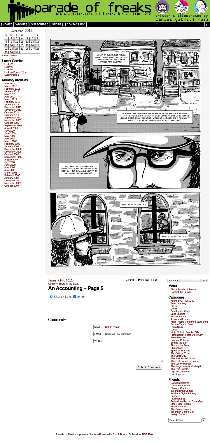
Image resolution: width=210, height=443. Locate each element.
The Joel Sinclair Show (183, 358)
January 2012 (11, 104)
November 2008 (12, 151)
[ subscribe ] (39, 24)
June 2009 (10, 133)
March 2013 (10, 86)
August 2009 (11, 128)
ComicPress (120, 434)
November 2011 (12, 109)
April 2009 (9, 138)
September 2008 (13, 157)
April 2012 (9, 96)
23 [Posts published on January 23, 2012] (11, 48)
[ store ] (57, 24)
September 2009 (13, 125)
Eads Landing (178, 314)
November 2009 (12, 120)
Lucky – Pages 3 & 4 (15, 72)
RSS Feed (148, 434)
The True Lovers (179, 369)
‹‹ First (130, 280)
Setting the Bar (179, 342)
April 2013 (9, 83)
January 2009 (11, 146)
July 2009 (9, 130)
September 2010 (13, 117)
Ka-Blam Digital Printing (183, 393)
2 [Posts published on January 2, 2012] (11, 38)
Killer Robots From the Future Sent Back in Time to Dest (189, 323)
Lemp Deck (177, 327)
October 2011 (11, 112)
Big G (174, 306)
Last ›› (155, 280)
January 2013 (11, 91)
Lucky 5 (8, 69)
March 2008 (10, 172)
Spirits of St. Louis (180, 350)
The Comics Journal (181, 409)
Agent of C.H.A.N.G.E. (182, 300)
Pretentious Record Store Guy (187, 335)
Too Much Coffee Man (182, 411)
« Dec (5, 55)
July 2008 (9, 162)
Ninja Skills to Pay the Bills (185, 332)
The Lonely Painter (181, 363)
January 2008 (11, 178)
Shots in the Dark (68, 283)
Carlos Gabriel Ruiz (181, 385)
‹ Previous (142, 280)
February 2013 (12, 88)
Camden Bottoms (180, 383)
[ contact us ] (75, 24)
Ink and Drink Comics (182, 390)
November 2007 (12, 183)
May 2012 (9, 94)
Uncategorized (178, 374)
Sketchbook (177, 348)
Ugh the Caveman (180, 371)
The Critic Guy (178, 355)
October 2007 (11, 185)
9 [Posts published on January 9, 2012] (11, 41)
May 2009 (9, 136)
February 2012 (12, 102)
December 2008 (12, 149)
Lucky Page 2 (11, 74)
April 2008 (9, 170)
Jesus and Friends (180, 319)
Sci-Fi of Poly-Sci (180, 340)
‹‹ (207, 24)
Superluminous (179, 406)
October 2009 (11, 123)
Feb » (13, 55)
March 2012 (10, 99)
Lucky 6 (8, 67)
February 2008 (12, 175)
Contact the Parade (181, 292)
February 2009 (12, 143)
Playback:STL (178, 398)
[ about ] (21, 24)
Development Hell (180, 311)
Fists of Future (178, 316)
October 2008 (11, 154)
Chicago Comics (179, 388)
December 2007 (12, 180)
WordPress (100, 434)
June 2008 (10, 164)
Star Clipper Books (181, 404)
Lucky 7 (8, 64)
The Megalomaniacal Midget (186, 366)
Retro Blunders (179, 337)
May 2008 (9, 167)
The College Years (180, 353)
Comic (52, 283)
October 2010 (11, 115)
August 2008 (11, 159)
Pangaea (175, 396)
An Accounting (178, 303)
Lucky (174, 329)
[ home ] (6, 24)
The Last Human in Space (184, 361)
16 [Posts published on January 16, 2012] (11, 45)
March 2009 (10, 141)
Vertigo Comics (179, 414)
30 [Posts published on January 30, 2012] (11, 52)
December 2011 (12, 107)
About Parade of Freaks (183, 289)
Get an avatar (112, 327)
